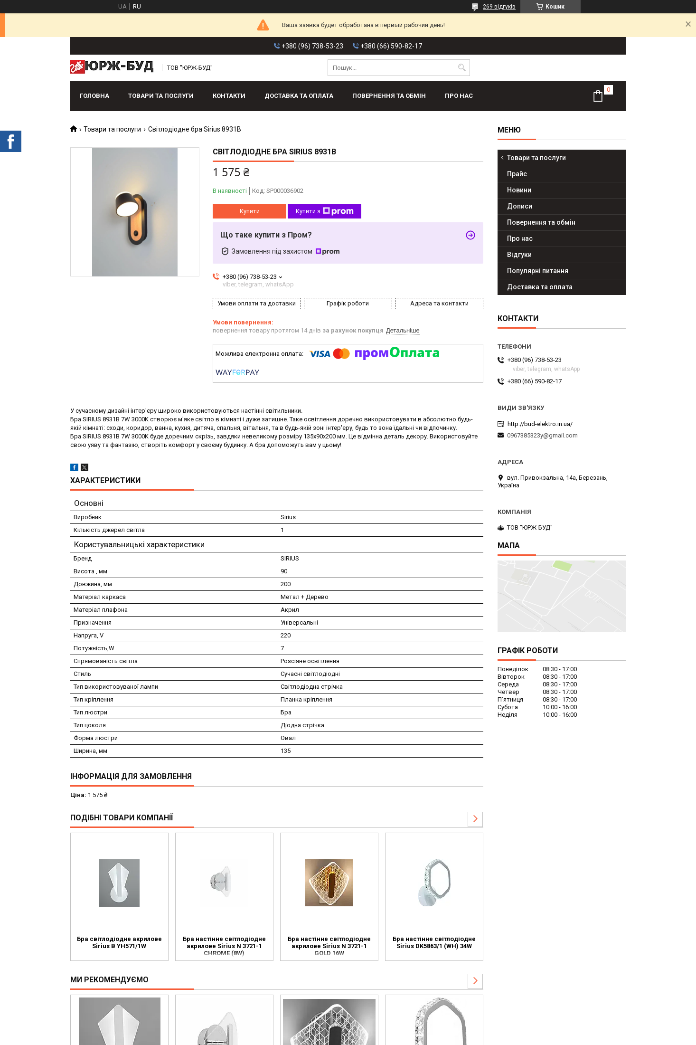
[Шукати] (461, 67)
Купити (250, 211)
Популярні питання (537, 271)
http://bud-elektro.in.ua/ (540, 424)
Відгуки (519, 254)
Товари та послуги (161, 95)
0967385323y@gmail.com (542, 435)
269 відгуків (499, 6)
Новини (519, 190)
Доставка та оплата (298, 95)
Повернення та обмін (389, 95)
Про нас (459, 95)
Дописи (519, 206)
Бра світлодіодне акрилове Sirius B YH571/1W (119, 942)
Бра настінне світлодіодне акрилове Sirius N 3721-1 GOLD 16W (329, 946)
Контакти (229, 95)
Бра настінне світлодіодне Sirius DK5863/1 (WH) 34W (434, 942)
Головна (94, 95)
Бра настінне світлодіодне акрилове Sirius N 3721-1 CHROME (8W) (224, 946)
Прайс (517, 174)
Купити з (325, 211)
